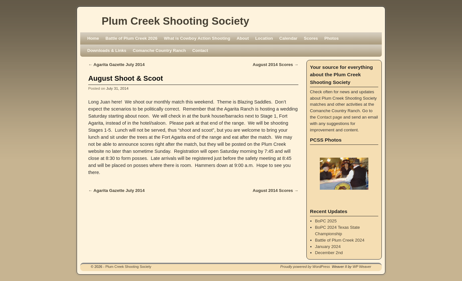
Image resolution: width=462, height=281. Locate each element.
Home (93, 38)
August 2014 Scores (275, 64)
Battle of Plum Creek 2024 (339, 240)
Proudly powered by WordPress (305, 267)
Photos (331, 38)
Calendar (288, 38)
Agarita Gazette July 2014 (116, 64)
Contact (200, 50)
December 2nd (329, 252)
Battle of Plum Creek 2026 (132, 38)
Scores (311, 38)
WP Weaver (362, 267)
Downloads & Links (106, 50)
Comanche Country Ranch (159, 50)
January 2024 (328, 246)
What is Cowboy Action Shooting (197, 38)
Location (264, 38)
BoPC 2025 (326, 221)
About (242, 38)
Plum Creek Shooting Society (175, 21)
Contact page (329, 117)
